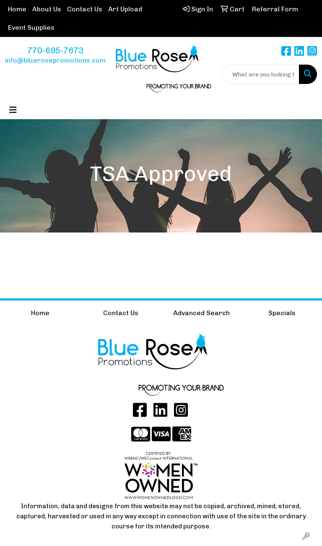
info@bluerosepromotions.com (55, 60)
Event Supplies (31, 27)
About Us (46, 9)
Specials (282, 313)
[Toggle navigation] (13, 110)
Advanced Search (201, 313)
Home (17, 9)
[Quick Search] (260, 74)
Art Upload (125, 9)
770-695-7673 (55, 50)
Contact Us (84, 9)
